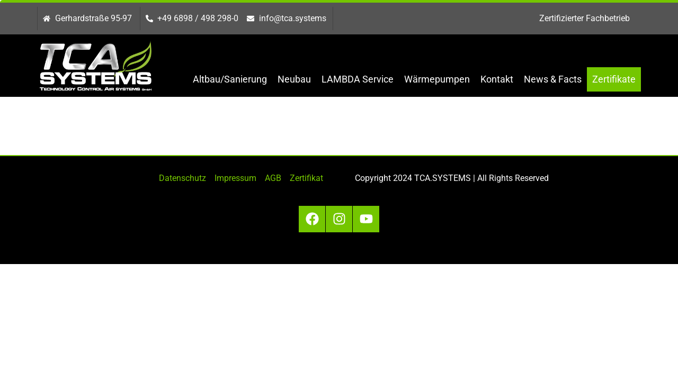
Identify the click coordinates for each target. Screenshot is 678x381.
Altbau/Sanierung (230, 79)
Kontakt (496, 79)
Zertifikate (614, 79)
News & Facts (553, 79)
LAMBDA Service (358, 79)
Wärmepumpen (437, 79)
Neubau (294, 79)
